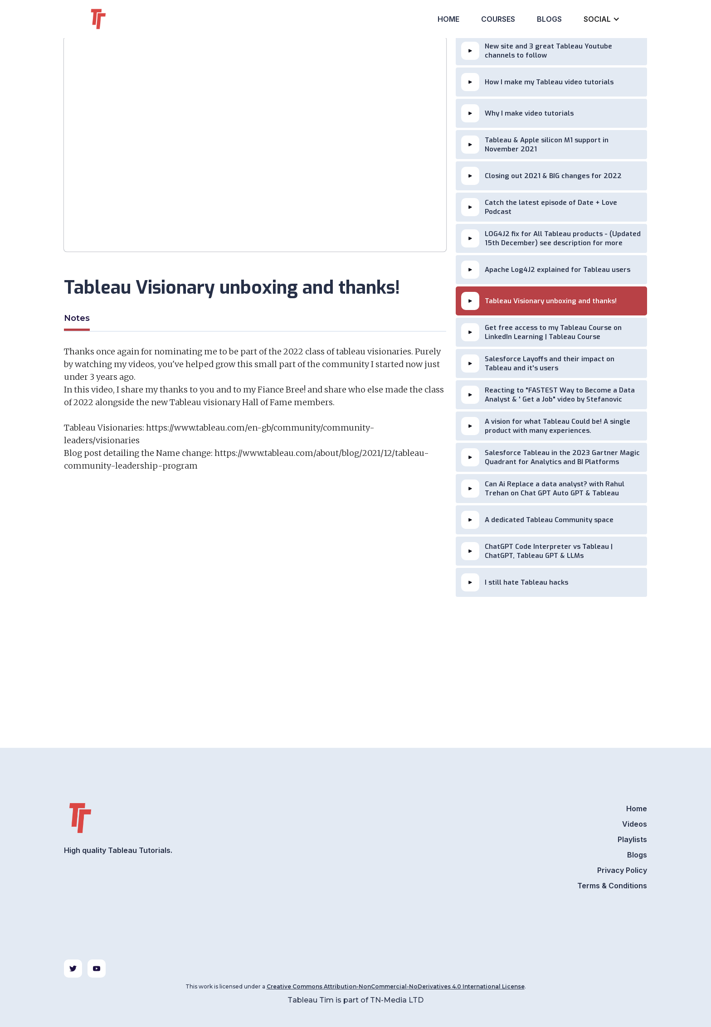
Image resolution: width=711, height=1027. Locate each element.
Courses (498, 19)
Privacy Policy (622, 870)
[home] (114, 19)
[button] (601, 19)
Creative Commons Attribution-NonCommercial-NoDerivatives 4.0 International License (396, 986)
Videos (634, 823)
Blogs (549, 19)
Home (448, 19)
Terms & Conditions (612, 885)
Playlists (632, 839)
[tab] (77, 319)
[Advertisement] (255, 584)
